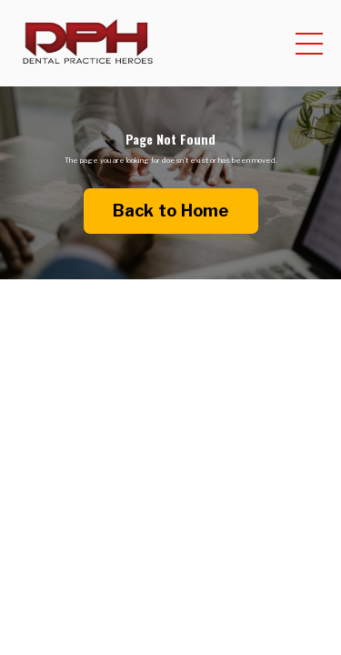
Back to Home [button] (171, 210)
